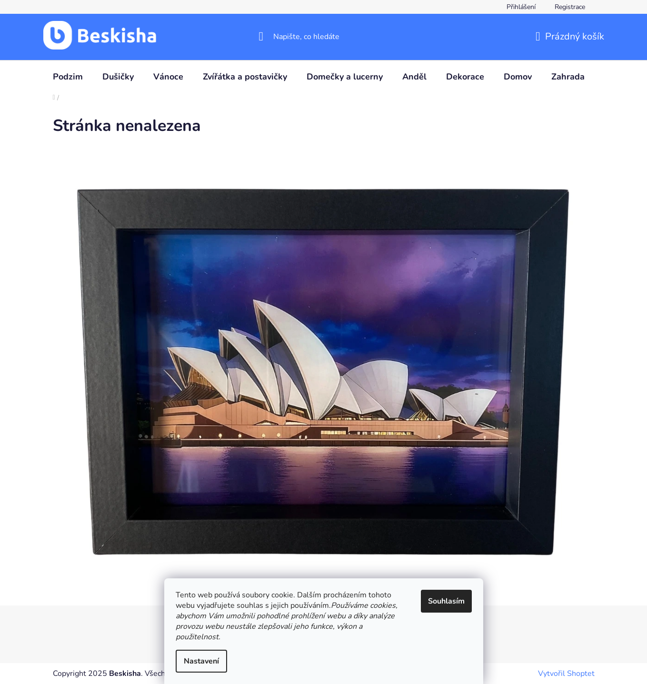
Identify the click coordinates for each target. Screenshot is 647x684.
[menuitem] (67, 76)
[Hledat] (323, 36)
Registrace (570, 6)
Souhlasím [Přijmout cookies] (446, 601)
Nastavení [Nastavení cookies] (201, 661)
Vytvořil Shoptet (566, 673)
